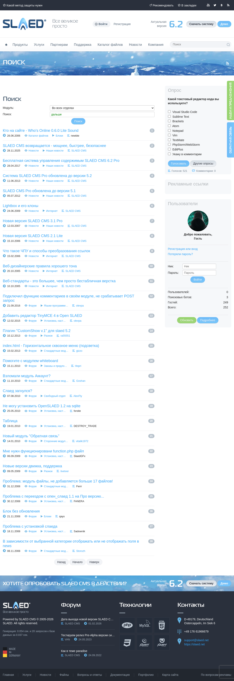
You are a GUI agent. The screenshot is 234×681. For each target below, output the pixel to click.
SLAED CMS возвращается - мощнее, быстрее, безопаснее (54, 146)
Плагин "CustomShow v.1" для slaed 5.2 (37, 331)
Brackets (178, 121)
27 (151, 526)
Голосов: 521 (179, 171)
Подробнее (207, 320)
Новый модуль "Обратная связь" (31, 436)
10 (151, 266)
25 (151, 496)
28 (151, 541)
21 (151, 436)
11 (151, 281)
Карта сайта (170, 674)
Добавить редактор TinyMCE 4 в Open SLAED (42, 316)
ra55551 (65, 335)
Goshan (80, 380)
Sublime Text (180, 116)
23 (151, 466)
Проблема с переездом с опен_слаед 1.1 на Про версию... (53, 496)
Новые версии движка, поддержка (32, 466)
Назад (61, 562)
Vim (174, 135)
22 (151, 451)
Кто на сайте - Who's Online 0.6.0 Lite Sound (40, 130)
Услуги (39, 44)
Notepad (177, 130)
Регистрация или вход (183, 249)
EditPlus (177, 149)
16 (151, 360)
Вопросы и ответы (89, 674)
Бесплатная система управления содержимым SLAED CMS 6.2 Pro (61, 161)
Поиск (228, 44)
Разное (48, 335)
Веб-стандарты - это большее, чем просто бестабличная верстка (59, 281)
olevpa (80, 305)
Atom (175, 126)
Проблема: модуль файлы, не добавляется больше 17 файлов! (58, 481)
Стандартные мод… (56, 350)
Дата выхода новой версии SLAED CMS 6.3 (88, 619)
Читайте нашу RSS (228, 5)
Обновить (186, 320)
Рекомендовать (163, 5)
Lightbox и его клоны (20, 206)
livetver (64, 471)
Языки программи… (56, 305)
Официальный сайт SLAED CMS (24, 24)
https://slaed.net (194, 644)
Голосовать (178, 163)
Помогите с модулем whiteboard (30, 361)
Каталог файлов (110, 44)
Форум (33, 305)
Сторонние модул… (56, 441)
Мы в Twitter (215, 5)
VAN (67, 639)
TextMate (178, 140)
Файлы (64, 674)
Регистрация (122, 24)
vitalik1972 (82, 441)
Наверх (94, 562)
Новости (135, 44)
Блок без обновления (21, 511)
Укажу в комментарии (187, 154)
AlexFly (78, 396)
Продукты (20, 44)
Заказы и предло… (55, 366)
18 (151, 390)
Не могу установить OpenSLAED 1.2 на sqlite (42, 406)
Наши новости (54, 150)
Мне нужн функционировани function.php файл (43, 451)
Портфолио (146, 674)
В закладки (188, 5)
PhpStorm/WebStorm (186, 144)
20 (151, 420)
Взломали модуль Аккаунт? (27, 376)
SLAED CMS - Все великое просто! (17, 607)
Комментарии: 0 (206, 171)
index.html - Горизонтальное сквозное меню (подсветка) (51, 346)
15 (151, 345)
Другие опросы (203, 163)
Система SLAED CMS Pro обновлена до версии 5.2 (47, 176)
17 (151, 375)
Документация (120, 674)
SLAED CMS (79, 150)
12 (151, 296)
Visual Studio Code (184, 112)
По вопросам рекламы (216, 674)
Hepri (78, 366)
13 (151, 315)
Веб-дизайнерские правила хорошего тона (40, 266)
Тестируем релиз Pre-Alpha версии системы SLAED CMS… (88, 635)
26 (151, 511)
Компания (156, 44)
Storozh (80, 551)
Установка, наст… (55, 320)
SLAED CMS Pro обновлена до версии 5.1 (39, 191)
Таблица (10, 421)
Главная (8, 674)
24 (151, 481)
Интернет (52, 211)
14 (151, 330)
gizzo (79, 350)
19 (151, 406)
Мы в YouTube (208, 5)
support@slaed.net (196, 640)
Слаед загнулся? (17, 391)
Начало (77, 562)
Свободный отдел (55, 396)
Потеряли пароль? (180, 254)
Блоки (59, 135)
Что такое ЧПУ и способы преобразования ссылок (46, 251)
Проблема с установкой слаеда (30, 526)
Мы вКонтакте (221, 5)
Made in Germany (12, 652)
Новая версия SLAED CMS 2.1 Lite (33, 236)
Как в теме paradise (74, 651)
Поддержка (82, 44)
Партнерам (59, 44)
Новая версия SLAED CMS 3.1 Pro (32, 221)
